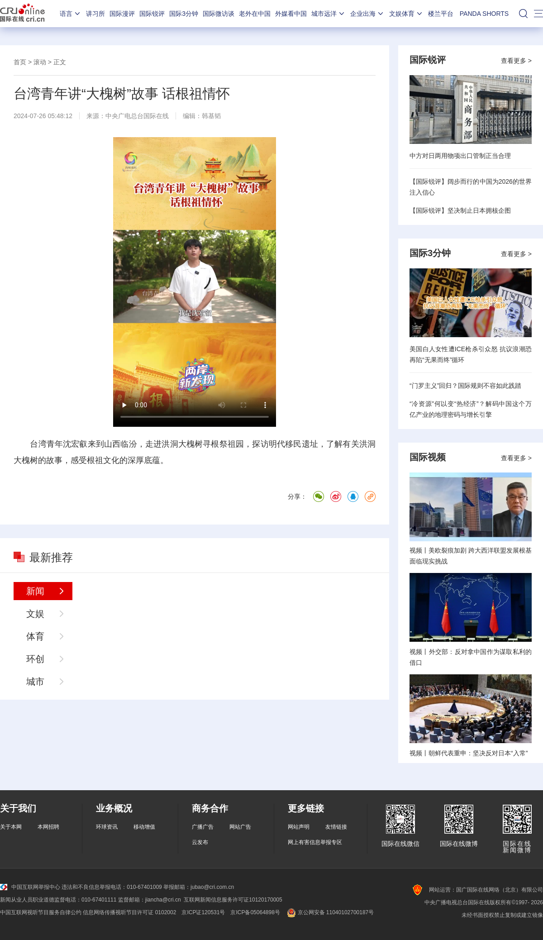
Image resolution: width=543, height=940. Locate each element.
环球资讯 (107, 827)
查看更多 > (516, 60)
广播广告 (203, 827)
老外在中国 (255, 13)
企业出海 (367, 13)
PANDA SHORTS (484, 13)
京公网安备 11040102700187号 (330, 912)
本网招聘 (48, 827)
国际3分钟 (183, 13)
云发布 (200, 842)
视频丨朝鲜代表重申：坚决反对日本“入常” (469, 753)
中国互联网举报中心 (30, 887)
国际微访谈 (218, 13)
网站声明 (299, 827)
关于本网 (11, 827)
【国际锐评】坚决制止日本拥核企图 (460, 210)
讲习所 (95, 13)
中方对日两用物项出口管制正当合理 (460, 155)
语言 (70, 13)
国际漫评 (122, 13)
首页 (20, 62)
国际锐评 (152, 13)
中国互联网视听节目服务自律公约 (40, 912)
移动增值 (144, 827)
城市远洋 (328, 13)
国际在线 (22, 13)
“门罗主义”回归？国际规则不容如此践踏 (465, 385)
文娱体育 (406, 13)
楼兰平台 (440, 13)
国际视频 (428, 457)
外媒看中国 (291, 13)
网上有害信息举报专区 (315, 842)
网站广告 (240, 827)
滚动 (39, 62)
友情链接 (336, 827)
